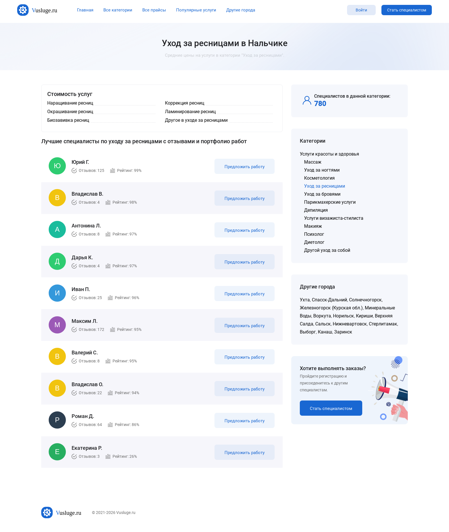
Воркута (322, 316)
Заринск (343, 332)
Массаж (312, 162)
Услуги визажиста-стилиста (333, 218)
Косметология (319, 178)
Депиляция (316, 210)
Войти (361, 10)
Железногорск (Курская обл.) (331, 308)
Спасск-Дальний (329, 300)
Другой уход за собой (327, 250)
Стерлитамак (383, 324)
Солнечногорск (365, 300)
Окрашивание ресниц (70, 111)
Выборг (308, 332)
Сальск (323, 324)
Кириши (364, 316)
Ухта (305, 300)
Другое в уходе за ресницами (196, 120)
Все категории (117, 10)
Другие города (240, 10)
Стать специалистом (406, 10)
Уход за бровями (322, 194)
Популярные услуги (196, 10)
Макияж (313, 226)
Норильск (343, 316)
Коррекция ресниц (184, 103)
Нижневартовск (350, 324)
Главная (85, 10)
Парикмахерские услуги (330, 202)
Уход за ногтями (322, 170)
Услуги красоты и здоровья (329, 154)
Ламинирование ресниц (190, 111)
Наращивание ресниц (70, 103)
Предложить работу (244, 167)
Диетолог (314, 242)
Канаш (325, 332)
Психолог (314, 234)
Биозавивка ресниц (68, 120)
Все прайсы (154, 10)
